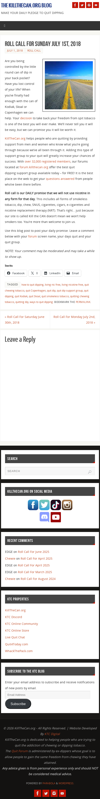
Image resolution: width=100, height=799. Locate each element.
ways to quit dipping (41, 302)
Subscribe (18, 704)
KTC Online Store (17, 630)
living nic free (52, 284)
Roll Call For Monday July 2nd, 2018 (74, 319)
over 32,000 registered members (48, 161)
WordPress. (66, 783)
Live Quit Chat (15, 637)
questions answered (60, 179)
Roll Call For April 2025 (36, 558)
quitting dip (21, 302)
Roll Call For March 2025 (35, 572)
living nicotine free (72, 284)
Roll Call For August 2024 (38, 579)
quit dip (51, 290)
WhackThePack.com (19, 651)
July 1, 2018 (15, 50)
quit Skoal (34, 296)
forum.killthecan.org (34, 167)
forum (32, 236)
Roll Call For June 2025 (33, 552)
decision (26, 118)
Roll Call (34, 50)
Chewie (10, 558)
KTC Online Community (21, 624)
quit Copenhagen (36, 290)
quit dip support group (70, 290)
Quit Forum (19, 751)
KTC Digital (52, 734)
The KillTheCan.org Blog (26, 5)
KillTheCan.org (15, 138)
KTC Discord (13, 617)
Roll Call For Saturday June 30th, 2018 (24, 319)
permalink (83, 302)
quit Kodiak (21, 296)
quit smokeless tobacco (55, 296)
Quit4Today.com (16, 644)
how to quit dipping (32, 284)
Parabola (49, 783)
